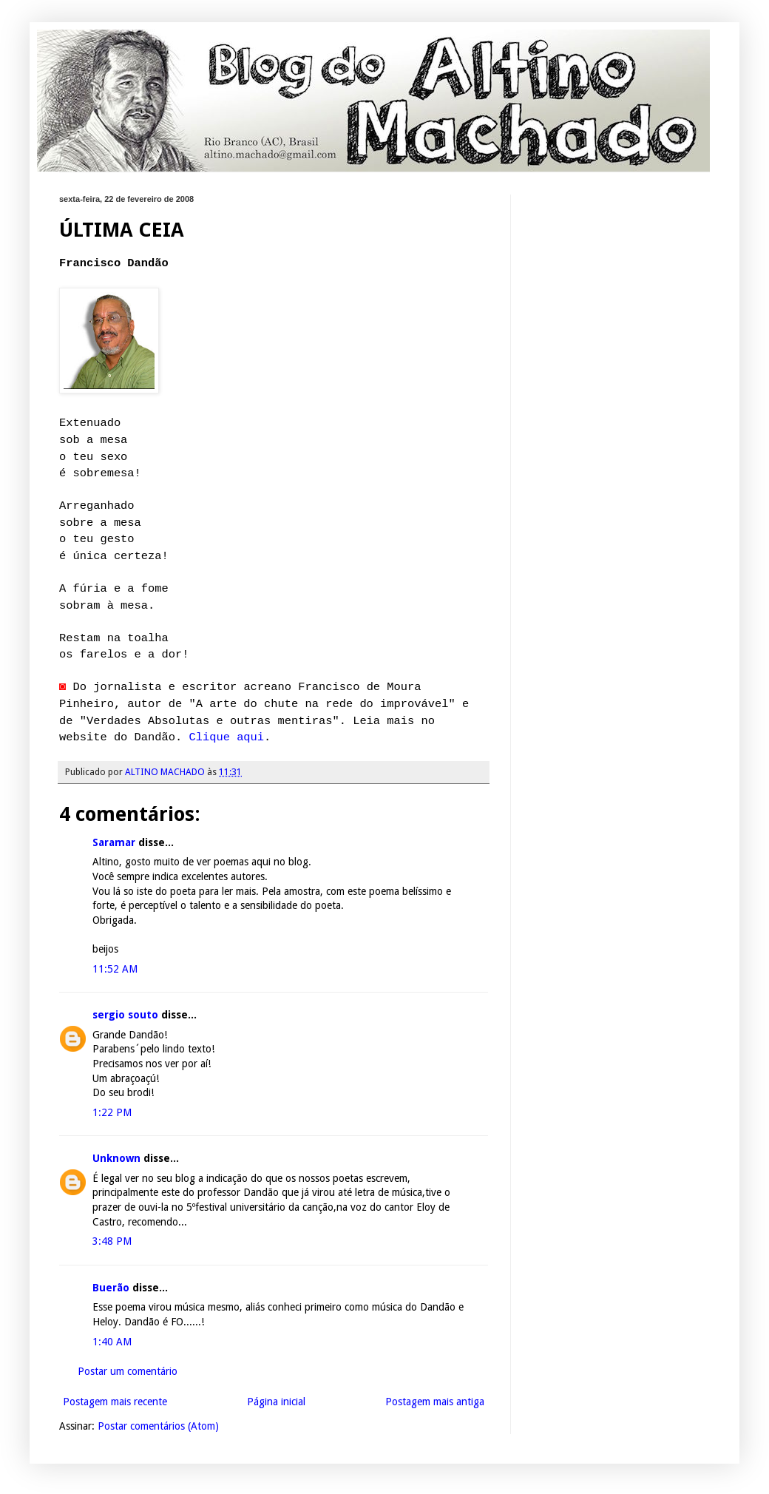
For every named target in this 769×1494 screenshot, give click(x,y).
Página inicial (276, 1401)
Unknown (116, 1158)
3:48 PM (112, 1241)
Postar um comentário (127, 1371)
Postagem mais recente (115, 1401)
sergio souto (125, 1015)
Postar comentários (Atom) (158, 1426)
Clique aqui (226, 737)
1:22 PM (112, 1112)
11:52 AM (115, 969)
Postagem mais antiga (434, 1401)
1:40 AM (112, 1342)
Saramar (113, 842)
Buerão (110, 1288)
